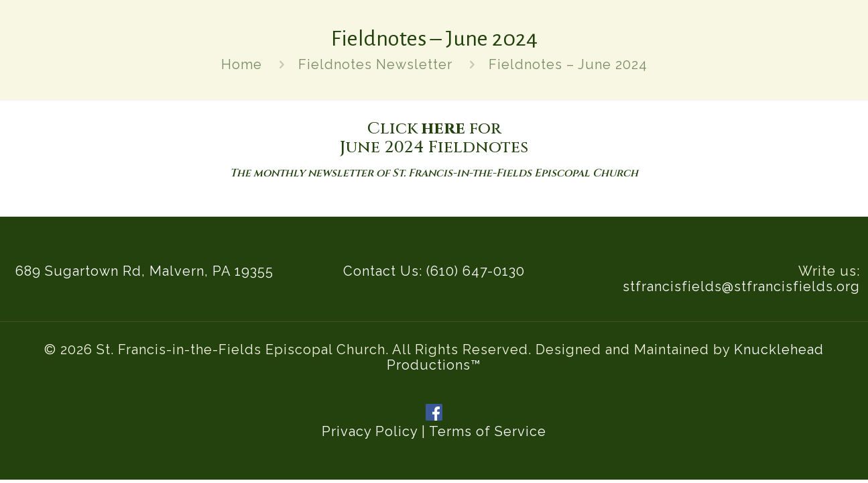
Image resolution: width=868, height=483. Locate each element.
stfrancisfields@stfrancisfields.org (741, 286)
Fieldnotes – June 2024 (568, 64)
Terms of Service (487, 431)
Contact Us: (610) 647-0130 (434, 271)
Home (241, 64)
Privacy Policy (370, 431)
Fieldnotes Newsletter (375, 64)
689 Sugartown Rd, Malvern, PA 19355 (144, 271)
